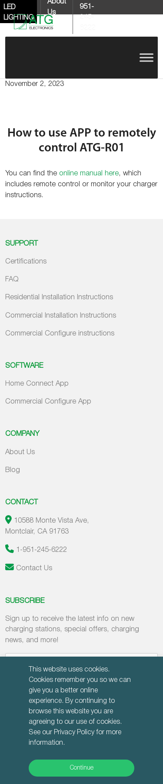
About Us (20, 452)
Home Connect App (37, 383)
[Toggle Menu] (146, 57)
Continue (81, 768)
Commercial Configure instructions (59, 333)
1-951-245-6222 (41, 550)
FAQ (12, 279)
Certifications (26, 261)
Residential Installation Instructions (59, 297)
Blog (12, 470)
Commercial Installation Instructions (60, 315)
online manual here (89, 173)
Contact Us (34, 568)
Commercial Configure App (48, 401)
